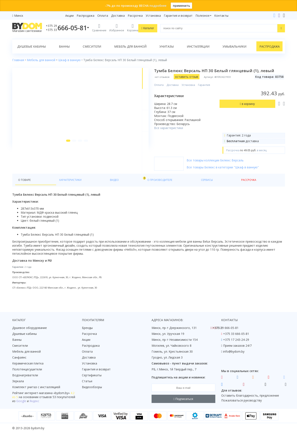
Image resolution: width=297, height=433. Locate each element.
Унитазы (166, 46)
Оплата (102, 16)
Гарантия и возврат (178, 16)
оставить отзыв (198, 82)
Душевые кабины (31, 46)
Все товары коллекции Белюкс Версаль (227, 166)
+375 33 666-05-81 (236, 334)
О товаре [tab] (25, 189)
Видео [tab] (79, 187)
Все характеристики (180, 133)
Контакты (221, 16)
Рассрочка (135, 16)
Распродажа (85, 16)
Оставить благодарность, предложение (250, 395)
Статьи (87, 381)
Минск (18, 16)
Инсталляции (198, 46)
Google (21, 401)
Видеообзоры (92, 387)
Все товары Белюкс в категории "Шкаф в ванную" (235, 172)
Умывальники (234, 46)
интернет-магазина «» (47, 393)
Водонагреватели (25, 375)
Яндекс (34, 401)
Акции (69, 16)
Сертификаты (92, 375)
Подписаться (183, 399)
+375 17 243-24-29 (236, 340)
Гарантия (216, 90)
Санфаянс (19, 358)
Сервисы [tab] (131, 189)
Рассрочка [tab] (153, 189)
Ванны (64, 46)
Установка (153, 16)
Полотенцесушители (27, 369)
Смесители (92, 46)
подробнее (157, 6)
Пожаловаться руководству (241, 401)
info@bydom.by (233, 352)
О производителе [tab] (103, 189)
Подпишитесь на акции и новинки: (178, 377)
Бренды (87, 328)
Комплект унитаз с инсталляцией (36, 387)
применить (181, 6)
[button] (61, 170)
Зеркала (18, 381)
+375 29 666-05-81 (226, 328)
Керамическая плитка (27, 364)
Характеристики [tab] (52, 189)
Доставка (118, 16)
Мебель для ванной (130, 46)
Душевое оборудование (29, 328)
